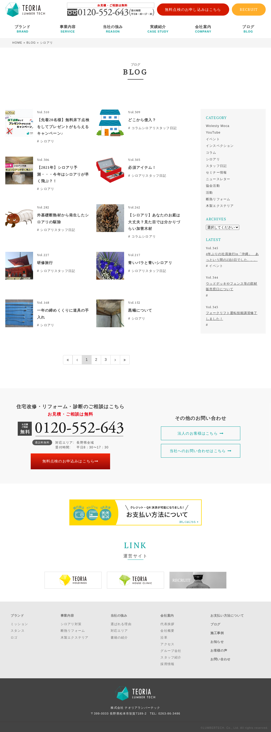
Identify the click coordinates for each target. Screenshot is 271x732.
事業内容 (68, 29)
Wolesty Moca (217, 126)
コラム (211, 152)
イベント (213, 139)
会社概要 (167, 629)
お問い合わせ (220, 650)
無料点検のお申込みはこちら (70, 461)
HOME (17, 42)
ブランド (22, 29)
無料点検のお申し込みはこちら (193, 9)
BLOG (31, 42)
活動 (209, 192)
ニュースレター (218, 179)
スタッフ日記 (216, 166)
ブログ (248, 29)
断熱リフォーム (218, 199)
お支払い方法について (227, 615)
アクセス (167, 642)
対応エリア (119, 629)
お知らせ (217, 636)
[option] (73, 580)
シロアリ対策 (71, 622)
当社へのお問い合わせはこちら (201, 451)
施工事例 (217, 629)
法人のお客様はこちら (201, 433)
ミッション (19, 622)
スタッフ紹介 (170, 656)
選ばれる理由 (121, 622)
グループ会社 (170, 649)
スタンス (18, 629)
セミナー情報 (216, 172)
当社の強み (113, 29)
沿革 (163, 636)
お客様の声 (218, 643)
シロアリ (213, 159)
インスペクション (220, 146)
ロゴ (14, 636)
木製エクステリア (220, 206)
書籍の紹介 (119, 636)
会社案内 (203, 29)
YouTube (213, 132)
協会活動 (213, 186)
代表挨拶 (167, 622)
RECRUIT (249, 9)
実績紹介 (158, 29)
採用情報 (167, 662)
